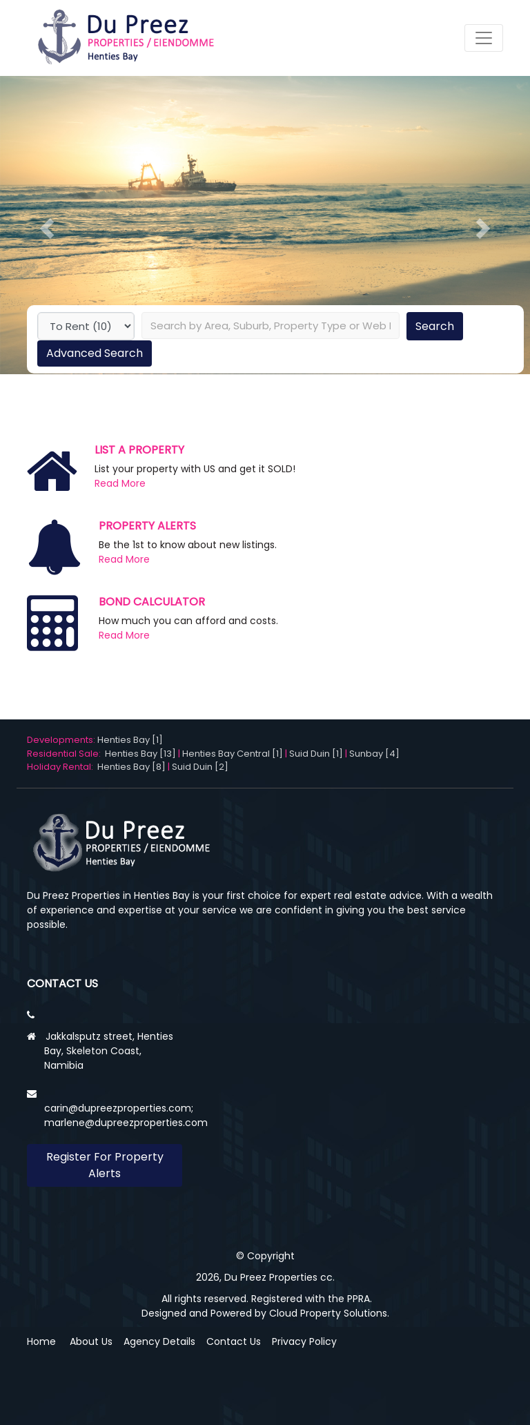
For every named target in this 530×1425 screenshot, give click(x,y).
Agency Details (159, 1341)
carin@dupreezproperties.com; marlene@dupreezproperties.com (126, 1115)
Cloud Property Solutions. (329, 1313)
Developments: (62, 739)
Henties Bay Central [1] (232, 753)
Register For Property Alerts (105, 1165)
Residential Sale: (66, 753)
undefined (86, 326)
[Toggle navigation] (483, 38)
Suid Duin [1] (316, 753)
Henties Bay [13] (140, 753)
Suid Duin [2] (200, 766)
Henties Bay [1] (130, 739)
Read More (120, 483)
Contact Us (233, 1341)
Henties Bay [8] (131, 766)
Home (41, 1341)
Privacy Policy (304, 1341)
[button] (47, 228)
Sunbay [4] (374, 753)
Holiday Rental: (62, 766)
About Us (91, 1341)
